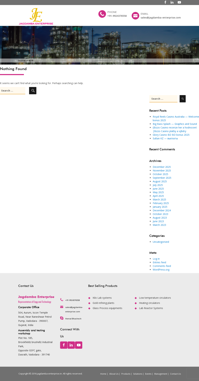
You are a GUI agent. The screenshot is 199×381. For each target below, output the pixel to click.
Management (160, 373)
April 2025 (158, 195)
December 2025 (162, 166)
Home (103, 373)
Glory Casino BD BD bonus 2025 (171, 134)
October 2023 (160, 214)
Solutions (137, 373)
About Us (113, 373)
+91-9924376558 (117, 15)
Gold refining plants (103, 303)
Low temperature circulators (155, 297)
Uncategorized (161, 241)
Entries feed (159, 262)
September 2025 (162, 177)
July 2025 (158, 185)
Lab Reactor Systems (151, 308)
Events (148, 373)
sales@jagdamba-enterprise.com (161, 17)
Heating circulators (149, 303)
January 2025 (160, 206)
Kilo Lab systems (102, 297)
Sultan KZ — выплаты (165, 138)
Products (125, 373)
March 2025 (159, 199)
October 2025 (160, 174)
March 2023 (159, 224)
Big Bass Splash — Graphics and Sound (175, 124)
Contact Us (175, 373)
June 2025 (158, 188)
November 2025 (162, 170)
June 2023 (158, 221)
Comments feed (162, 266)
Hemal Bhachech (73, 318)
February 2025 (161, 203)
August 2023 (160, 217)
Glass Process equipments (107, 308)
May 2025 (158, 192)
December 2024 (162, 210)
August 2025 (160, 181)
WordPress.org (161, 269)
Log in (156, 258)
